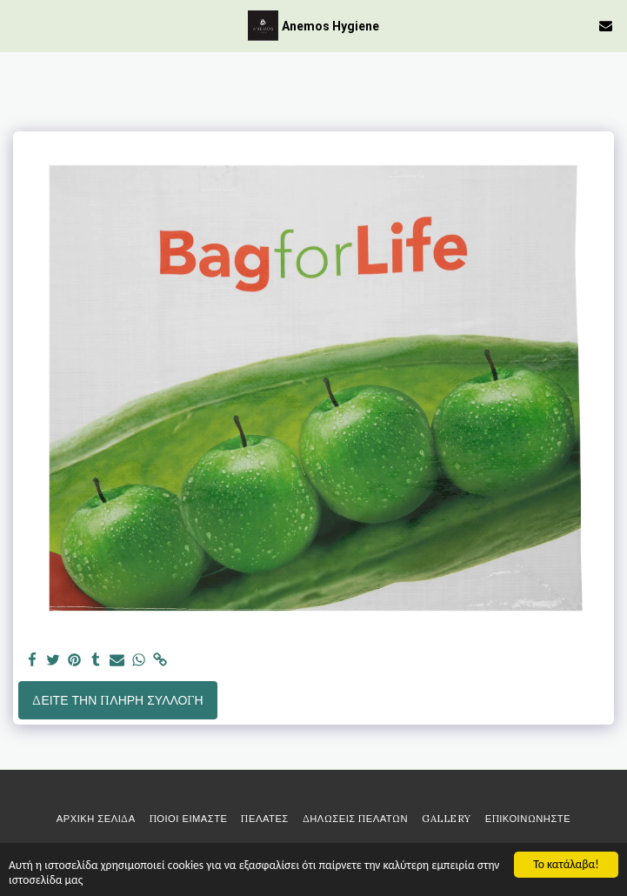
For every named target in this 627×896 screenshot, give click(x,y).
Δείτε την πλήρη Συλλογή (117, 700)
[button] (19, 25)
